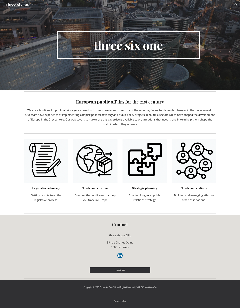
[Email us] (120, 270)
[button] (236, 5)
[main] (128, 45)
